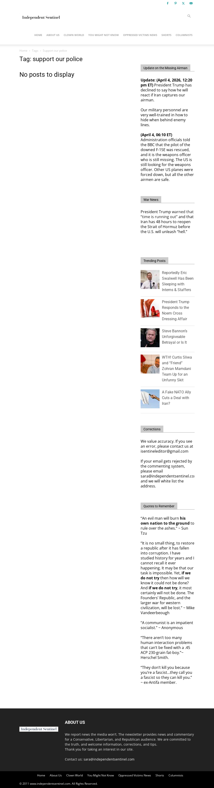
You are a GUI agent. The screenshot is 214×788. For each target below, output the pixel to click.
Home (38, 35)
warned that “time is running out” (167, 214)
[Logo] (40, 16)
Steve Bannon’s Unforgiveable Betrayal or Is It (174, 337)
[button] (189, 16)
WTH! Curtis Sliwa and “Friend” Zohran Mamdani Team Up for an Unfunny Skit (177, 368)
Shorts (166, 35)
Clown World (74, 35)
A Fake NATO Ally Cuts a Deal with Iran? (176, 398)
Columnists (184, 35)
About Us (52, 35)
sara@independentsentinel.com (109, 759)
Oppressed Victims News (140, 35)
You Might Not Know (103, 35)
